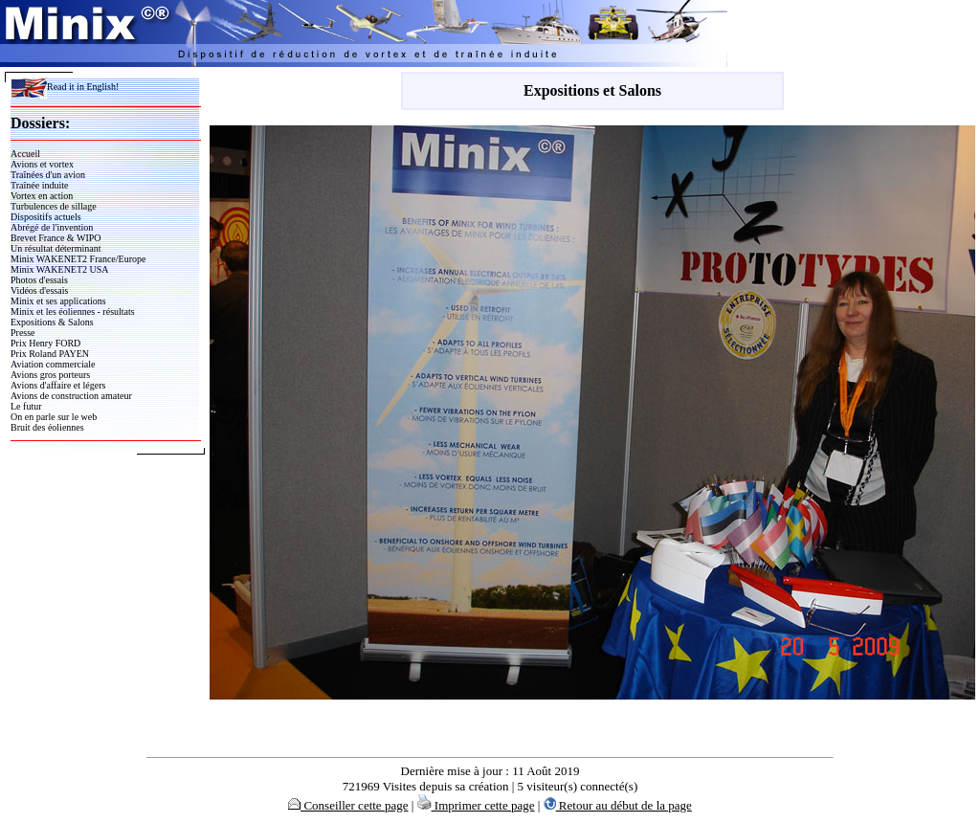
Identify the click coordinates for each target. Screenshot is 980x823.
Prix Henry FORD (45, 343)
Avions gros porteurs (50, 374)
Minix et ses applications (58, 301)
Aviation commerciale (53, 364)
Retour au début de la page (618, 805)
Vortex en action (42, 195)
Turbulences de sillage (54, 206)
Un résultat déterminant (55, 248)
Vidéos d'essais (39, 290)
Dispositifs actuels (46, 216)
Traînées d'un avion (48, 174)
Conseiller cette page (348, 805)
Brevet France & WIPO (56, 238)
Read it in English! (65, 86)
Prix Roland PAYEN (50, 353)
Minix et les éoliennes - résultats (73, 311)
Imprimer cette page (476, 805)
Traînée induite (39, 185)
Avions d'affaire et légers (58, 385)
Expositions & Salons (52, 322)
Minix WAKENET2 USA (60, 269)
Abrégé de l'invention (52, 227)
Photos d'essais (39, 280)
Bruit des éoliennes (47, 427)
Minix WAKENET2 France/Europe (78, 259)
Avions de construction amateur (71, 395)
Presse (23, 332)
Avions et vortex (42, 164)
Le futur (26, 406)
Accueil (25, 153)
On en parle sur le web (54, 417)
